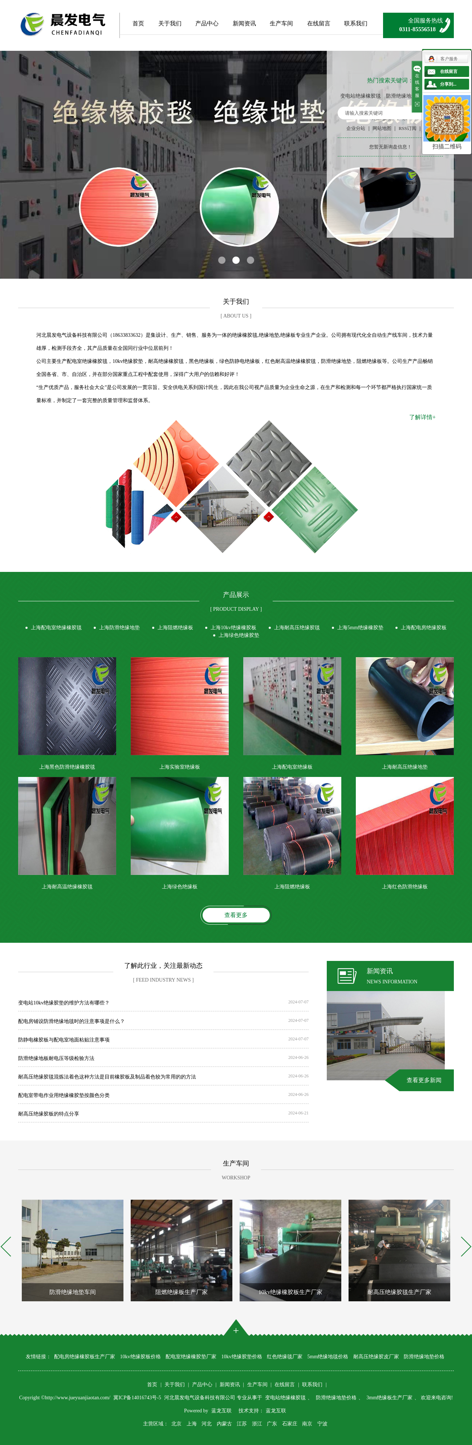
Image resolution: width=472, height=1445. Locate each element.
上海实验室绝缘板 (179, 767)
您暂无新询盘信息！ (390, 147)
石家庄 (289, 1423)
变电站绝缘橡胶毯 (360, 96)
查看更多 (236, 915)
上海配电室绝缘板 (292, 767)
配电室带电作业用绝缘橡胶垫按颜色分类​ (64, 1095)
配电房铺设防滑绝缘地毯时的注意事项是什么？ (71, 1021)
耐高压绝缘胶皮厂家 (376, 1356)
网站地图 (382, 128)
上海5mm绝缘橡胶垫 (360, 627)
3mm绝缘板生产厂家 (389, 1397)
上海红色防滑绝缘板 (405, 886)
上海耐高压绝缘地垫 (405, 767)
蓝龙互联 (221, 1410)
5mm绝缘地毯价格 (328, 1356)
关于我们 (170, 23)
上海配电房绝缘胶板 (424, 627)
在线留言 (318, 23)
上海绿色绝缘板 (180, 886)
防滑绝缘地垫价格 (406, 96)
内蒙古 (224, 1423)
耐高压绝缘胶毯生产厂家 (399, 1292)
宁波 (322, 1423)
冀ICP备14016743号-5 (137, 1397)
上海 (192, 1423)
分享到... (448, 84)
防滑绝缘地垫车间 (72, 1292)
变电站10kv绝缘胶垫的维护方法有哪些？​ (64, 1003)
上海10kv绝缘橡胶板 (233, 627)
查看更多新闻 (424, 1080)
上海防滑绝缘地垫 (119, 627)
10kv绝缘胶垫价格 (241, 1356)
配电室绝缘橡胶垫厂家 (191, 1356)
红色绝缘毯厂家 (284, 1356)
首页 (138, 23)
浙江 (257, 1423)
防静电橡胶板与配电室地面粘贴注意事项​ (64, 1040)
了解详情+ (422, 417)
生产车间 (281, 23)
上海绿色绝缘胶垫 (239, 635)
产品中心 (207, 23)
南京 (307, 1423)
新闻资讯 (244, 23)
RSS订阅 (407, 128)
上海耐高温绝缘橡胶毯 (67, 886)
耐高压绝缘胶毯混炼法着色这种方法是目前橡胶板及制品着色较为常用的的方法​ (107, 1077)
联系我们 (355, 23)
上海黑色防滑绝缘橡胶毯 (67, 767)
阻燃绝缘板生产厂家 (181, 1292)
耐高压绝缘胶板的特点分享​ (48, 1114)
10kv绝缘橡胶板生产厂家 (291, 1292)
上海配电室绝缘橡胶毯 (56, 627)
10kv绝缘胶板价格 (140, 1356)
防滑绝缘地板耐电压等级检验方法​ (56, 1058)
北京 (176, 1423)
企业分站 (355, 128)
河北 (207, 1423)
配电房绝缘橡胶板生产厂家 (84, 1356)
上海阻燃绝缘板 (175, 627)
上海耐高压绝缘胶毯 (297, 627)
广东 (272, 1423)
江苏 (242, 1423)
